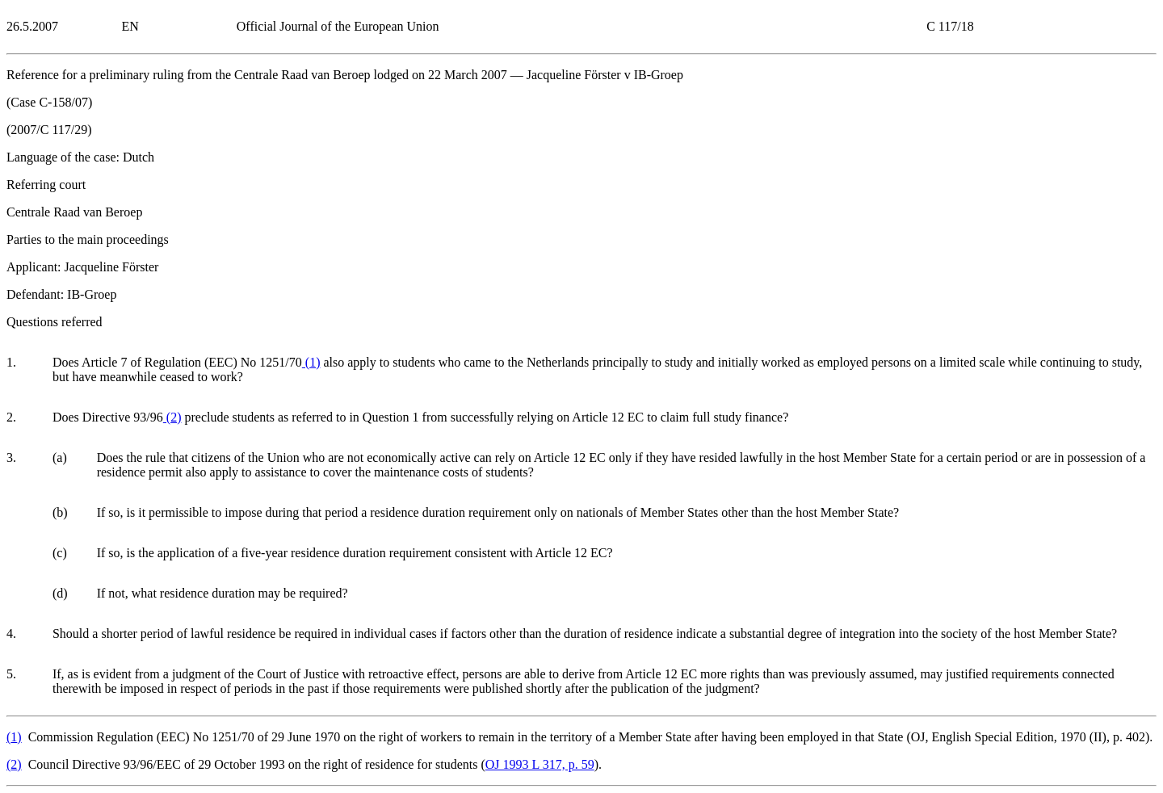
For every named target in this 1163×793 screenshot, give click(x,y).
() (311, 362)
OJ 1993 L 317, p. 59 (539, 764)
